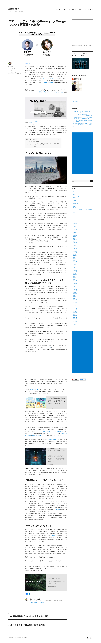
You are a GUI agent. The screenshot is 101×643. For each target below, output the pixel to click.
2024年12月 (75, 232)
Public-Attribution (76, 201)
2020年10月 (75, 302)
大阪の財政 (54, 535)
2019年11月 (75, 317)
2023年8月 (75, 254)
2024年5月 (75, 242)
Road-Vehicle (82, 9)
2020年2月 (75, 314)
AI (69, 9)
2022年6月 (75, 274)
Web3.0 (74, 9)
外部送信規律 (75, 101)
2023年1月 (75, 264)
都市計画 (58, 509)
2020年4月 (75, 311)
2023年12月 (75, 248)
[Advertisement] (82, 153)
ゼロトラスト (41, 435)
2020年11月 (75, 301)
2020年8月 (75, 305)
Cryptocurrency (76, 196)
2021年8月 (75, 287)
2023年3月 (75, 261)
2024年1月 (75, 247)
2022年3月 (75, 279)
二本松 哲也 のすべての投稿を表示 (37, 602)
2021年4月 (75, 293)
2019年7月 (75, 320)
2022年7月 (75, 273)
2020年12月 (75, 299)
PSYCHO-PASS (52, 439)
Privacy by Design (12, 72)
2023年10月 (75, 251)
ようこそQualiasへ (76, 100)
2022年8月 (75, 271)
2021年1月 (75, 298)
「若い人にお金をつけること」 (33, 146)
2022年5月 (75, 276)
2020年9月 (75, 304)
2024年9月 (75, 236)
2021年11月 (75, 285)
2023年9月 (75, 252)
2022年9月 (75, 270)
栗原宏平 (37, 121)
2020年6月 (75, 308)
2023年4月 (75, 260)
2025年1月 (75, 230)
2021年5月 (75, 292)
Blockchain (75, 193)
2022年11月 (75, 267)
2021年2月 (75, 296)
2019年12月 (75, 315)
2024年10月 (75, 235)
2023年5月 (75, 258)
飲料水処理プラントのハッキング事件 (52, 431)
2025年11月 (75, 222)
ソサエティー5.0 (34, 389)
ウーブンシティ (47, 347)
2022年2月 (75, 280)
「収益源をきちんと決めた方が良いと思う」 (36, 144)
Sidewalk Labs (11, 73)
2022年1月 (75, 282)
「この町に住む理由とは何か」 (33, 141)
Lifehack (90, 9)
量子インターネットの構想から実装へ (80, 114)
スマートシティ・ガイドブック (51, 78)
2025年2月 (75, 229)
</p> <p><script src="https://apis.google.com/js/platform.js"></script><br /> (82, 32)
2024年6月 (75, 241)
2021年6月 (75, 290)
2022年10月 (75, 268)
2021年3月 (75, 295)
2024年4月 (75, 244)
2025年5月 (75, 225)
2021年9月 (75, 286)
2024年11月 (75, 233)
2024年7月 (75, 239)
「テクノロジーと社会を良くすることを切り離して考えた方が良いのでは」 (43, 143)
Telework (74, 206)
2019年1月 (75, 321)
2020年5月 (75, 309)
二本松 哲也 (13, 9)
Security (58, 9)
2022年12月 (75, 266)
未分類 (74, 212)
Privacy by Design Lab (47, 82)
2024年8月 (75, 238)
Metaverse (75, 198)
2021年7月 (75, 289)
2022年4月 (75, 277)
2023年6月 (75, 257)
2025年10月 (75, 223)
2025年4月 (75, 226)
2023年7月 (75, 255)
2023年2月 (75, 263)
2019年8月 (75, 318)
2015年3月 (75, 323)
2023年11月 (75, 249)
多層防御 (34, 435)
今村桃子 (30, 122)
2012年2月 (75, 324)
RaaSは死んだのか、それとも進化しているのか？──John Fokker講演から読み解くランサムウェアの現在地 (82, 120)
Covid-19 (74, 194)
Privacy (65, 9)
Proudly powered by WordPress (21, 637)
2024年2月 (75, 245)
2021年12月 (75, 283)
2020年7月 (75, 307)
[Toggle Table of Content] (58, 139)
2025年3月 (75, 228)
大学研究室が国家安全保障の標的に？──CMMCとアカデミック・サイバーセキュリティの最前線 (82, 125)
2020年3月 (75, 312)
